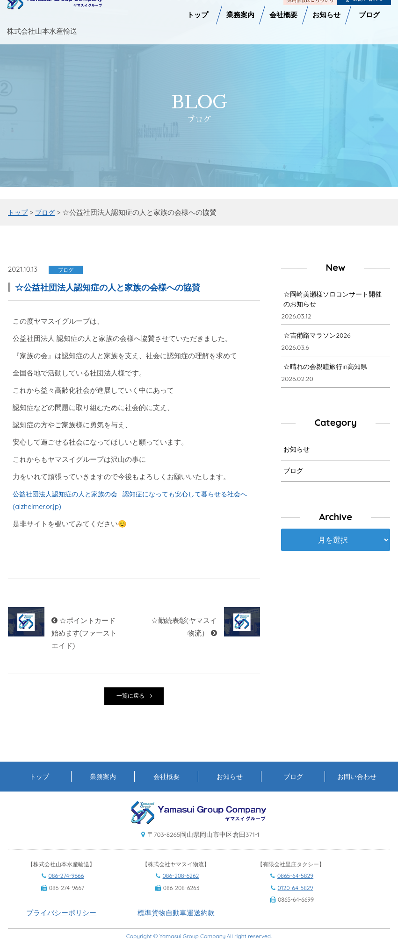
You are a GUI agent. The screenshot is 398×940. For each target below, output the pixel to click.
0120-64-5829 (295, 903)
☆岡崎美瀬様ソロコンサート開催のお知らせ (332, 300)
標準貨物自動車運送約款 (176, 928)
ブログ (293, 472)
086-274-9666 (66, 892)
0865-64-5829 (295, 892)
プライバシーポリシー (61, 928)
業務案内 (103, 792)
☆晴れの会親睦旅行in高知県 (325, 368)
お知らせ (296, 450)
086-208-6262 (181, 892)
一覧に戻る (134, 697)
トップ (39, 792)
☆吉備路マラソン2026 (316, 336)
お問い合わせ (356, 792)
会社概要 (166, 792)
